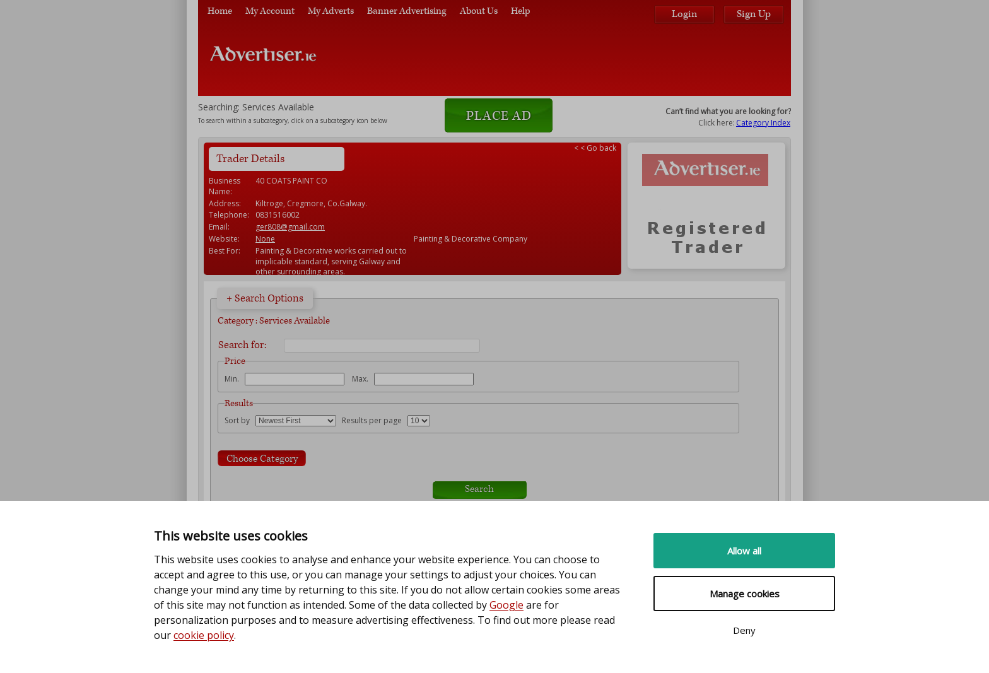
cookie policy (203, 635)
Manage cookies (745, 593)
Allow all (744, 550)
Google (506, 605)
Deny (744, 630)
